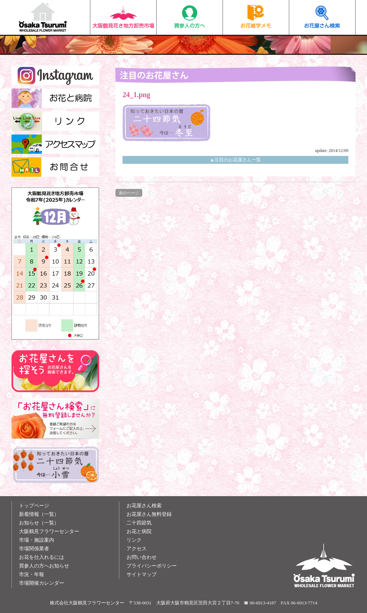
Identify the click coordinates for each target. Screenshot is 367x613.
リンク (134, 540)
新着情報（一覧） (39, 514)
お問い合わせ (142, 557)
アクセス (137, 548)
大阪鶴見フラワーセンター (49, 531)
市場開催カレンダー (41, 583)
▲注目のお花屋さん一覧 (235, 159)
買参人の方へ (190, 17)
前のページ (129, 193)
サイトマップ (142, 574)
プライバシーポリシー (152, 566)
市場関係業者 (34, 548)
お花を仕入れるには (41, 557)
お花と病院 (139, 531)
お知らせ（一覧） (39, 523)
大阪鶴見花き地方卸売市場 (123, 17)
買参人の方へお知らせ (44, 566)
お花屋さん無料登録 (149, 514)
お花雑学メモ (256, 17)
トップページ (34, 505)
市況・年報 (31, 574)
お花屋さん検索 (322, 17)
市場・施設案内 (36, 540)
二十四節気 (139, 523)
